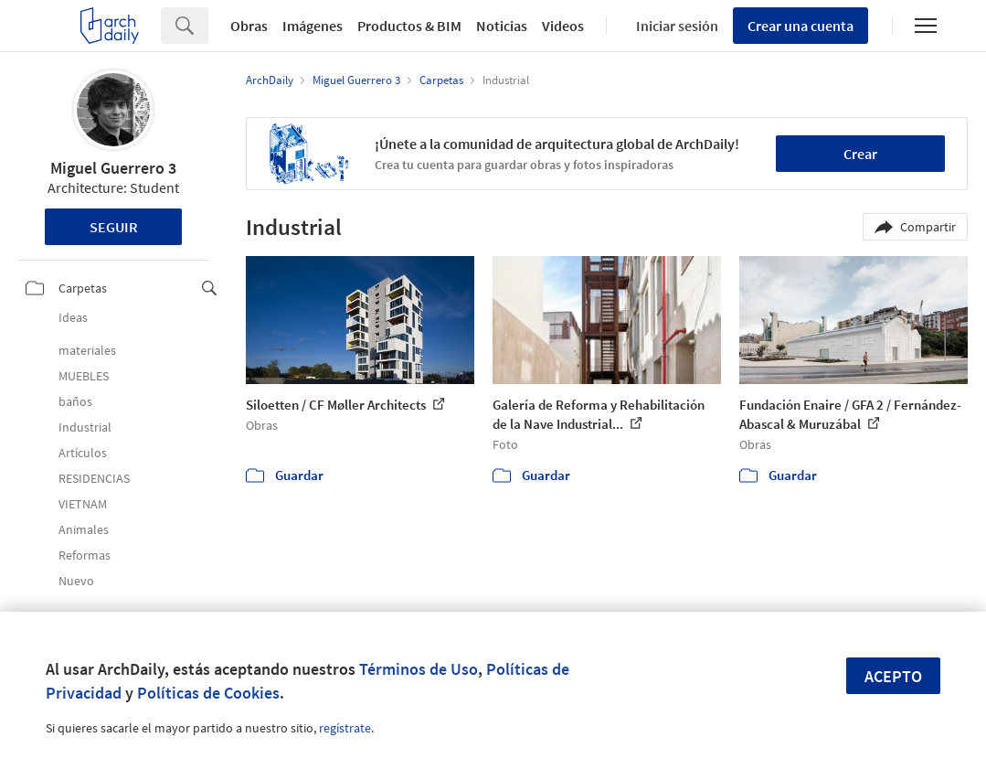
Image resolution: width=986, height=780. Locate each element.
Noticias (501, 25)
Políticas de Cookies (208, 692)
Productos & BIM (409, 25)
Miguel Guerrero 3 (113, 167)
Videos (563, 25)
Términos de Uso (418, 668)
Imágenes (312, 25)
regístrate (345, 728)
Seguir (114, 227)
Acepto (893, 676)
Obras (249, 25)
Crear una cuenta (800, 25)
